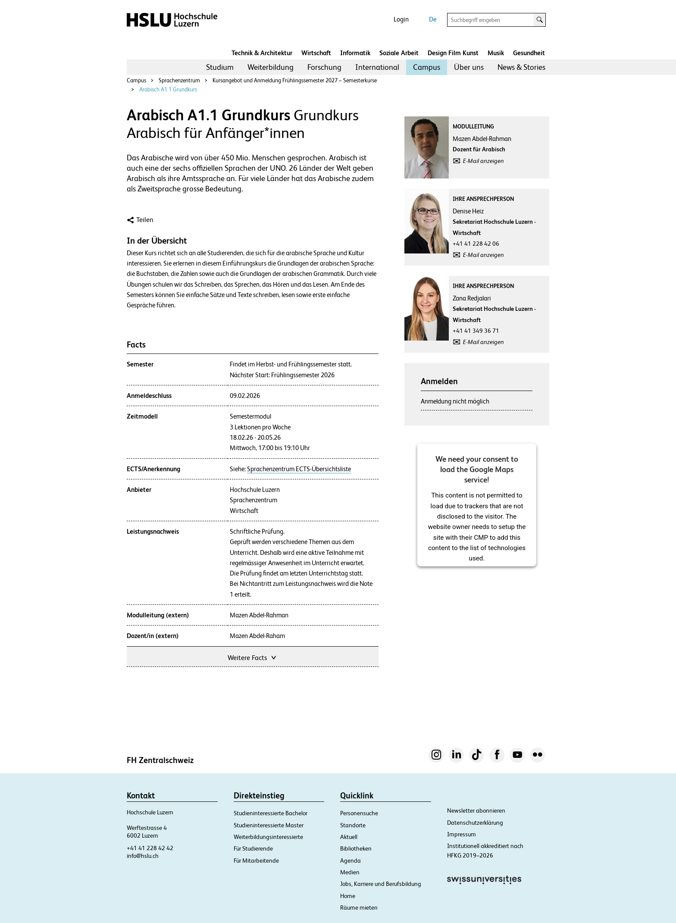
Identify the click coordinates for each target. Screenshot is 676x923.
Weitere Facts (253, 657)
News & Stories (521, 67)
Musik (496, 52)
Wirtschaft (316, 52)
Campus (426, 67)
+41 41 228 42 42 (150, 848)
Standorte (353, 825)
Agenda (350, 860)
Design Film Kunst (453, 52)
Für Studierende (253, 848)
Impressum (461, 834)
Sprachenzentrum (179, 80)
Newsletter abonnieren (476, 810)
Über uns (469, 67)
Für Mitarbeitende (256, 860)
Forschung (324, 67)
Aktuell (348, 836)
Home (347, 895)
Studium (220, 67)
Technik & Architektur (262, 52)
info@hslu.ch (143, 855)
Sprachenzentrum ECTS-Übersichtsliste (299, 469)
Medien (350, 872)
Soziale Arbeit (399, 52)
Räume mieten (359, 907)
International (377, 67)
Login (401, 19)
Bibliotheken (356, 848)
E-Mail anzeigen (483, 160)
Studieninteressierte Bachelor (270, 813)
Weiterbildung (270, 67)
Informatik (355, 52)
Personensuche (359, 813)
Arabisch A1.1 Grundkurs (168, 89)
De (433, 19)
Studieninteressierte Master (269, 825)
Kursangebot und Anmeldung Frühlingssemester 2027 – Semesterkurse (295, 80)
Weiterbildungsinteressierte (268, 836)
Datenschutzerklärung (475, 822)
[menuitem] (220, 67)
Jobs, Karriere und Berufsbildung (380, 883)
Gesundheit (529, 52)
